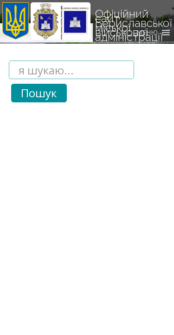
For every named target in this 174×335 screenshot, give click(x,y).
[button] (147, 32)
